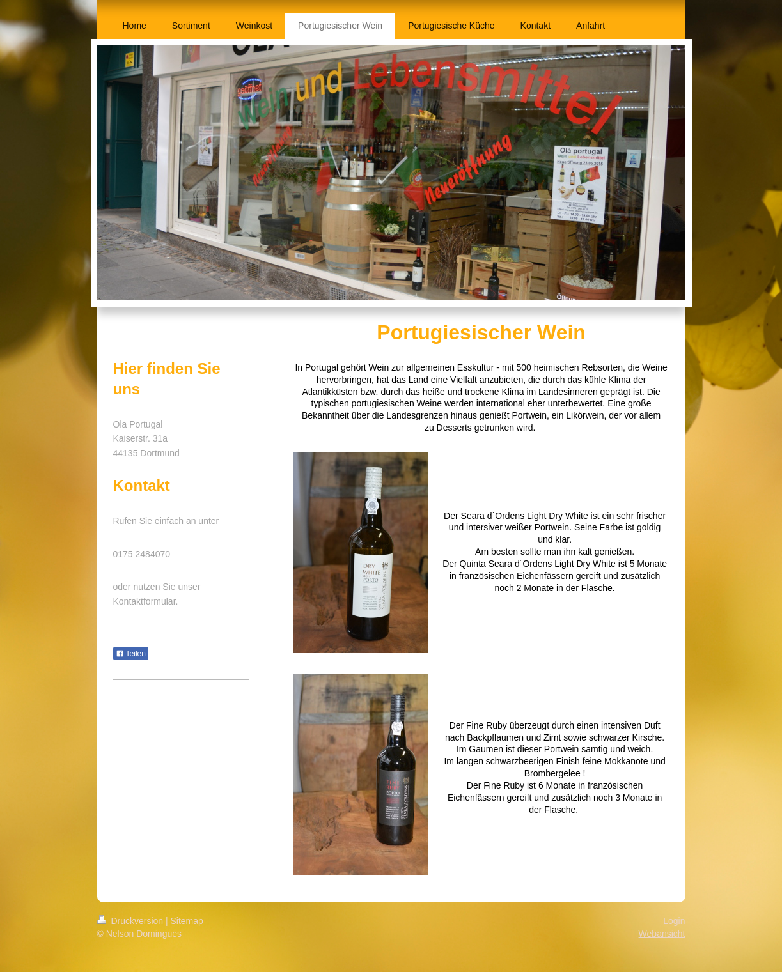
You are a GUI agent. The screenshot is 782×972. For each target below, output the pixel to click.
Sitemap (187, 921)
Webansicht (662, 934)
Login (674, 921)
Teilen (131, 653)
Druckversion (131, 921)
